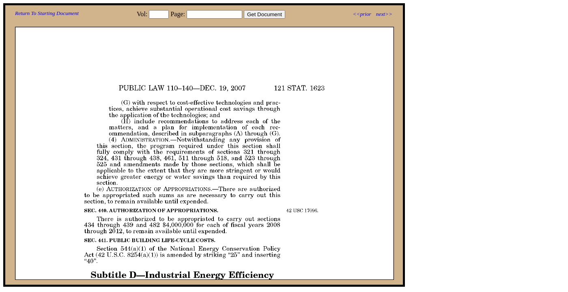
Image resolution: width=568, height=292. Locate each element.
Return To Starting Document (47, 13)
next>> (384, 14)
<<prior (362, 14)
